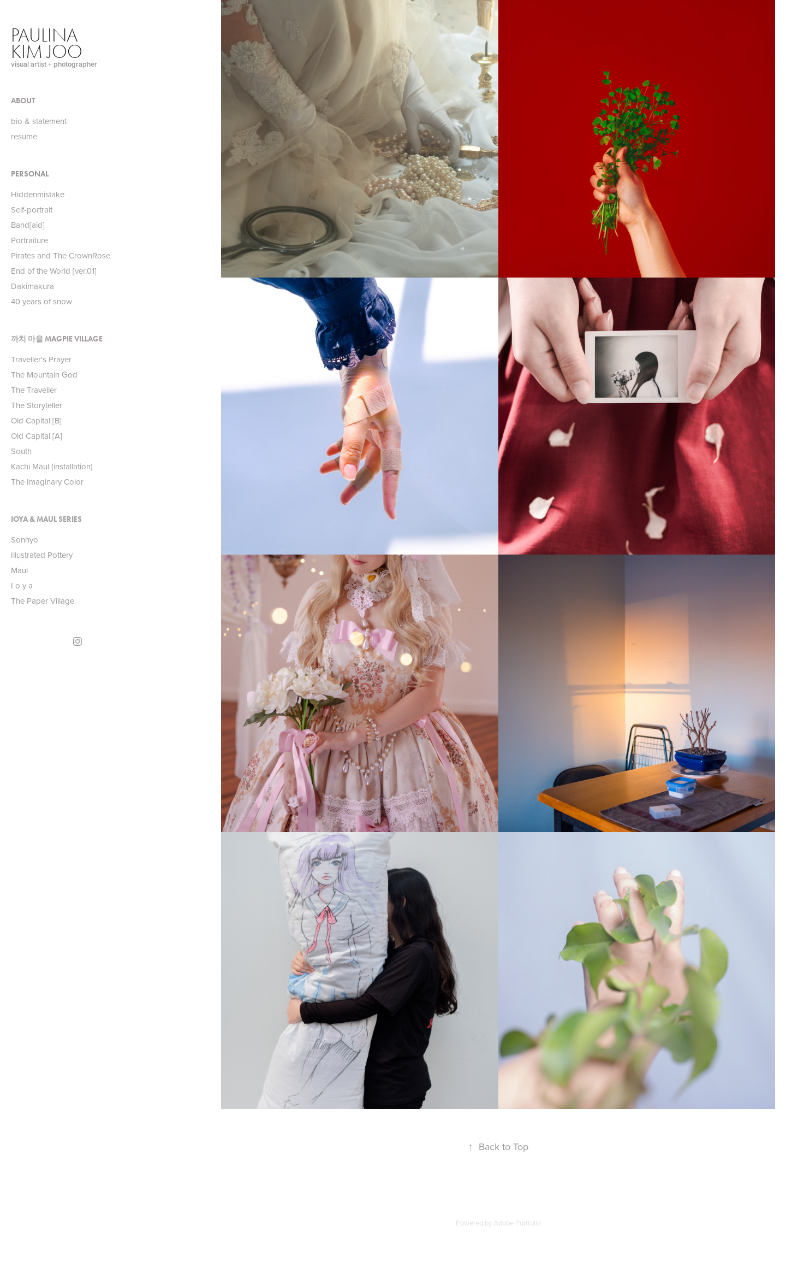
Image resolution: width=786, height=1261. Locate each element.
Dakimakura (32, 286)
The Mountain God (44, 374)
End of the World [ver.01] (54, 270)
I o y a (22, 585)
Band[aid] (28, 225)
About (23, 100)
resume (24, 136)
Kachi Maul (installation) (52, 466)
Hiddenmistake (37, 194)
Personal (30, 174)
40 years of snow (41, 301)
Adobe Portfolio (517, 1223)
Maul (19, 570)
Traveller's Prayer (41, 359)
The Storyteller (36, 405)
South (21, 451)
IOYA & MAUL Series (46, 519)
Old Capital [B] (36, 420)
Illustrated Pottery (42, 555)
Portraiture (29, 240)
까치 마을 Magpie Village (57, 339)
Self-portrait (31, 209)
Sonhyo (24, 539)
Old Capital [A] (36, 435)
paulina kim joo (46, 43)
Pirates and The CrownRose (60, 255)
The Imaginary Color (47, 481)
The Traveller (34, 390)
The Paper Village (42, 600)
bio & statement (39, 121)
